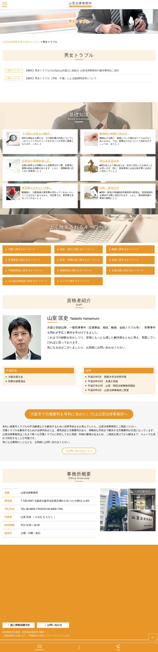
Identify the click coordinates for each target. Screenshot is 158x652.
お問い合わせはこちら (80, 451)
